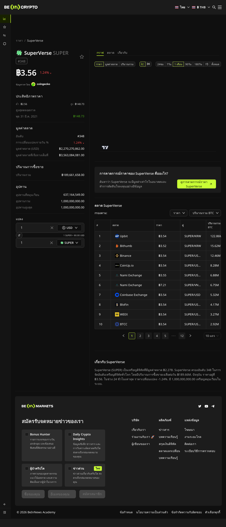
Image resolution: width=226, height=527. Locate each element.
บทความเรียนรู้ (168, 437)
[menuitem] (5, 19)
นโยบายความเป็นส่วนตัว (152, 512)
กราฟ (100, 53)
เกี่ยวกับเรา (139, 430)
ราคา (19, 40)
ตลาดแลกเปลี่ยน (169, 451)
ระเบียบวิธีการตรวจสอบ (199, 451)
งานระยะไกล (192, 437)
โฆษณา (189, 430)
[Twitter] (200, 406)
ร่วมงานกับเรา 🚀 (143, 437)
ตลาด (110, 53)
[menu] (5, 31)
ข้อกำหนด (126, 512)
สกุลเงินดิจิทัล (167, 444)
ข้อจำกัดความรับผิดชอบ (186, 512)
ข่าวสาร (164, 430)
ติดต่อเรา (190, 444)
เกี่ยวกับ (122, 53)
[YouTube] (206, 406)
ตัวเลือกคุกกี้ (212, 512)
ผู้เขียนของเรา (141, 444)
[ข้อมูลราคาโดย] (40, 85)
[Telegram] (213, 406)
